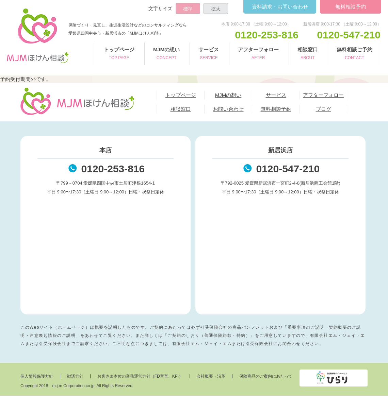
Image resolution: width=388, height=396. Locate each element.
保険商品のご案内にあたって (265, 377)
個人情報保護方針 (36, 377)
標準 (188, 9)
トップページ (119, 54)
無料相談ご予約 (354, 54)
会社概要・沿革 (211, 377)
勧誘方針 (75, 377)
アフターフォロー (258, 54)
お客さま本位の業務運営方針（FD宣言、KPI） (140, 377)
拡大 (216, 9)
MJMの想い (166, 54)
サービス (208, 54)
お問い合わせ (280, 7)
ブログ (323, 109)
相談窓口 (307, 54)
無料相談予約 (350, 7)
